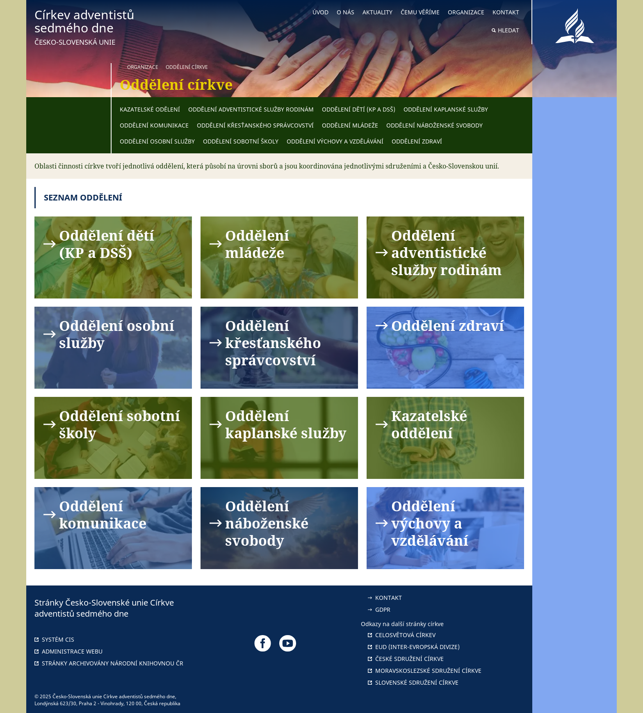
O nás (345, 12)
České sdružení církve (406, 659)
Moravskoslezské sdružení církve (424, 670)
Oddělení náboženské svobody (434, 125)
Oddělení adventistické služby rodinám (251, 109)
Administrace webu (68, 651)
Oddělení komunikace (154, 125)
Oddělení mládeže (350, 125)
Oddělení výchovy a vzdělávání (335, 141)
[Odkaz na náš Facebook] (262, 643)
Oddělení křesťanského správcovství (255, 125)
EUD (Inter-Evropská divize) (414, 647)
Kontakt (506, 12)
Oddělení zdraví (417, 141)
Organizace (466, 12)
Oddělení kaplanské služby (446, 109)
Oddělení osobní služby (157, 141)
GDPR (379, 609)
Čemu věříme (420, 12)
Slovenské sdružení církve (413, 682)
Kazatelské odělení (150, 109)
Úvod (320, 12)
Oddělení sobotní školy (240, 141)
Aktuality (377, 12)
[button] (574, 356)
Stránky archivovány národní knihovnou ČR (108, 663)
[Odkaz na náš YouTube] (287, 643)
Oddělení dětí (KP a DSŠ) (358, 109)
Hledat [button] (508, 30)
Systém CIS (54, 639)
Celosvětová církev (402, 635)
